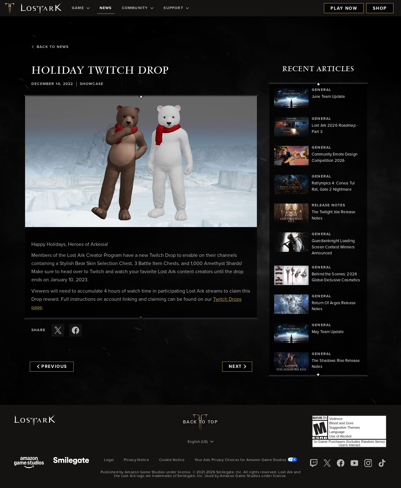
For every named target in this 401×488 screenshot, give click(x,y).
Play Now (344, 8)
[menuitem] (81, 8)
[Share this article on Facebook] (75, 330)
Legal (109, 460)
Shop (380, 8)
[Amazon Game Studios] (29, 463)
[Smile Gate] (71, 463)
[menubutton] (200, 442)
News (106, 8)
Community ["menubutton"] (138, 8)
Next (237, 366)
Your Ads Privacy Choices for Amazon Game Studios (246, 460)
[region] (318, 229)
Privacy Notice (136, 460)
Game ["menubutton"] (81, 8)
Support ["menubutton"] (176, 8)
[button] (141, 162)
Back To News (50, 47)
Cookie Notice (172, 460)
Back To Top (200, 422)
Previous (52, 366)
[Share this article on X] (58, 330)
